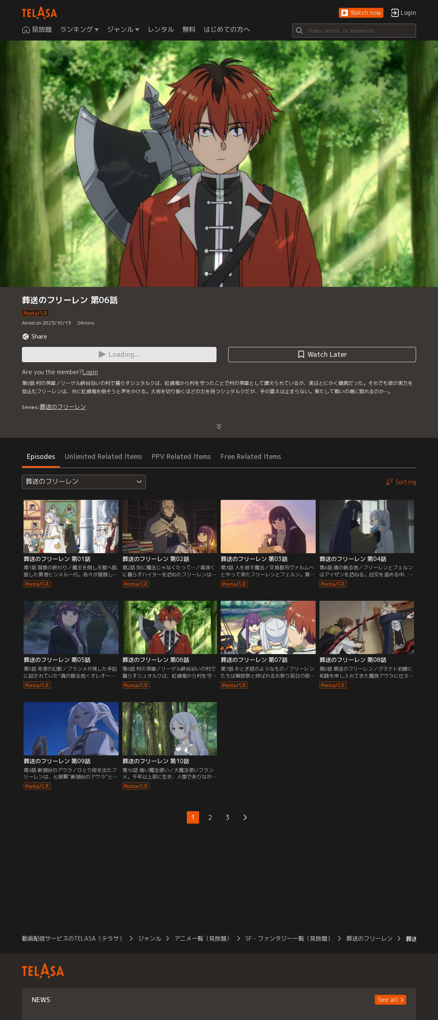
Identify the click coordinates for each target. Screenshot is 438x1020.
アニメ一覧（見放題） (203, 938)
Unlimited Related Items (103, 456)
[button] (361, 13)
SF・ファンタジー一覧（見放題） (289, 938)
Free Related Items (251, 456)
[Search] (354, 31)
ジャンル (149, 938)
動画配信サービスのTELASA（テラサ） (73, 938)
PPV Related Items (181, 456)
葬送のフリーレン (63, 407)
